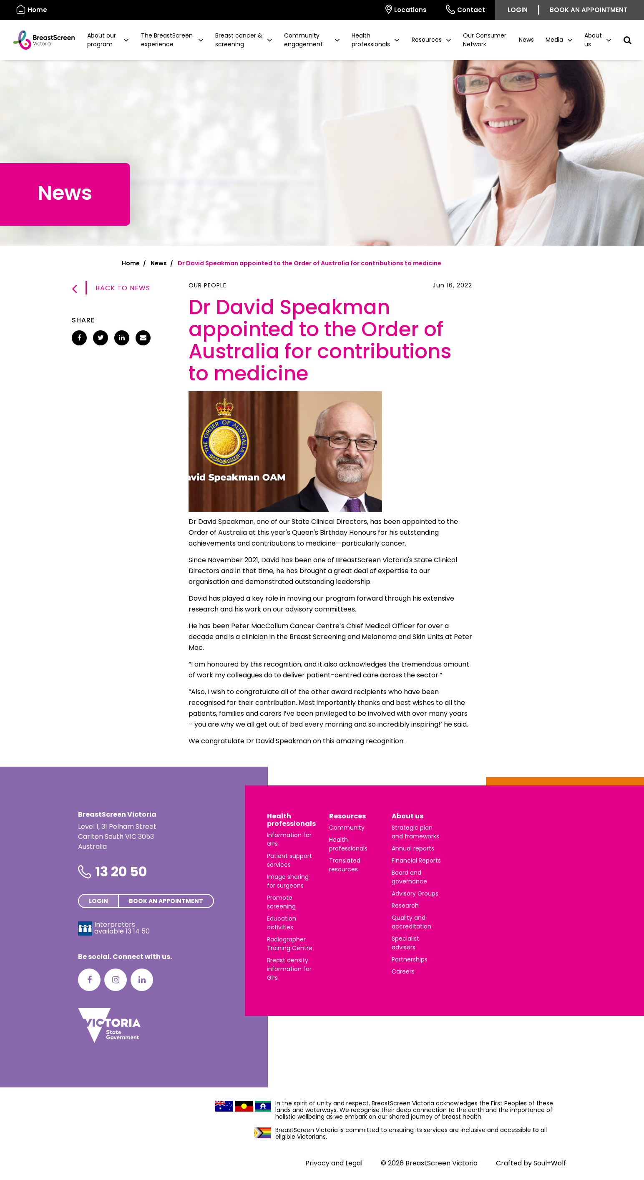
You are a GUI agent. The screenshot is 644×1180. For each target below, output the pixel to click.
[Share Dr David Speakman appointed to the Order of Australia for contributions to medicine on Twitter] (100, 337)
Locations (406, 9)
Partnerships (410, 959)
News (526, 39)
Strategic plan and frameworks (415, 831)
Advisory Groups (415, 893)
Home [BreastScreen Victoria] (31, 9)
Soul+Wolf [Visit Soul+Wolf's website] (549, 1163)
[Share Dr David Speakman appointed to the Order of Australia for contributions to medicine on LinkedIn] (121, 337)
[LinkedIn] (142, 980)
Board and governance (409, 877)
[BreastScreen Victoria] (41, 40)
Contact (465, 9)
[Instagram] (115, 980)
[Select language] (366, 10)
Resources (347, 816)
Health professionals (291, 819)
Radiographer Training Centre (289, 943)
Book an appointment (589, 9)
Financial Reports (416, 860)
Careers (403, 971)
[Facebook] (89, 980)
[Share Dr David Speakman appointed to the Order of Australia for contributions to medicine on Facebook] (79, 337)
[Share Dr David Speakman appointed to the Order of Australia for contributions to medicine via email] (143, 337)
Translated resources (344, 864)
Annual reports (413, 848)
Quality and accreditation (411, 922)
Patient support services (289, 860)
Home (131, 263)
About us (407, 816)
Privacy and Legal (333, 1163)
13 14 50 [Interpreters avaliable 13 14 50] (138, 931)
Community (347, 827)
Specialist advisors (405, 942)
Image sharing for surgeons (288, 881)
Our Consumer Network (484, 39)
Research (405, 905)
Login (518, 9)
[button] (108, 40)
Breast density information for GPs (289, 969)
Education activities (281, 922)
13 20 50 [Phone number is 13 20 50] (121, 871)
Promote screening (281, 902)
